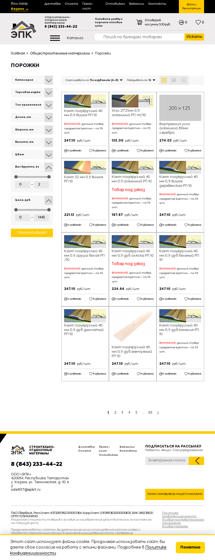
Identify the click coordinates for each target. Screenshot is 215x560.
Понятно (190, 547)
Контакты (128, 451)
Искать (194, 37)
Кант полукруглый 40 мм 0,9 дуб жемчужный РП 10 (132, 352)
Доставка (86, 447)
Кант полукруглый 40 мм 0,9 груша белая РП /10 (84, 256)
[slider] (16, 176)
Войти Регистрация (191, 6)
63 (150, 412)
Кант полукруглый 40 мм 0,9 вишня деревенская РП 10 (178, 181)
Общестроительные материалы (60, 53)
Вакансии (127, 447)
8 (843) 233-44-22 (61, 26)
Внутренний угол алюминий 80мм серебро (174, 129)
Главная (18, 53)
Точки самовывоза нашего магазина (174, 494)
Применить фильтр (32, 233)
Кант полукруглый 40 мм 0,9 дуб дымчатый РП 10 (84, 330)
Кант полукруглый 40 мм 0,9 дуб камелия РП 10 (179, 330)
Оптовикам (108, 455)
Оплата (84, 451)
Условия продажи (175, 526)
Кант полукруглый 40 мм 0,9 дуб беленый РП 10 (179, 256)
